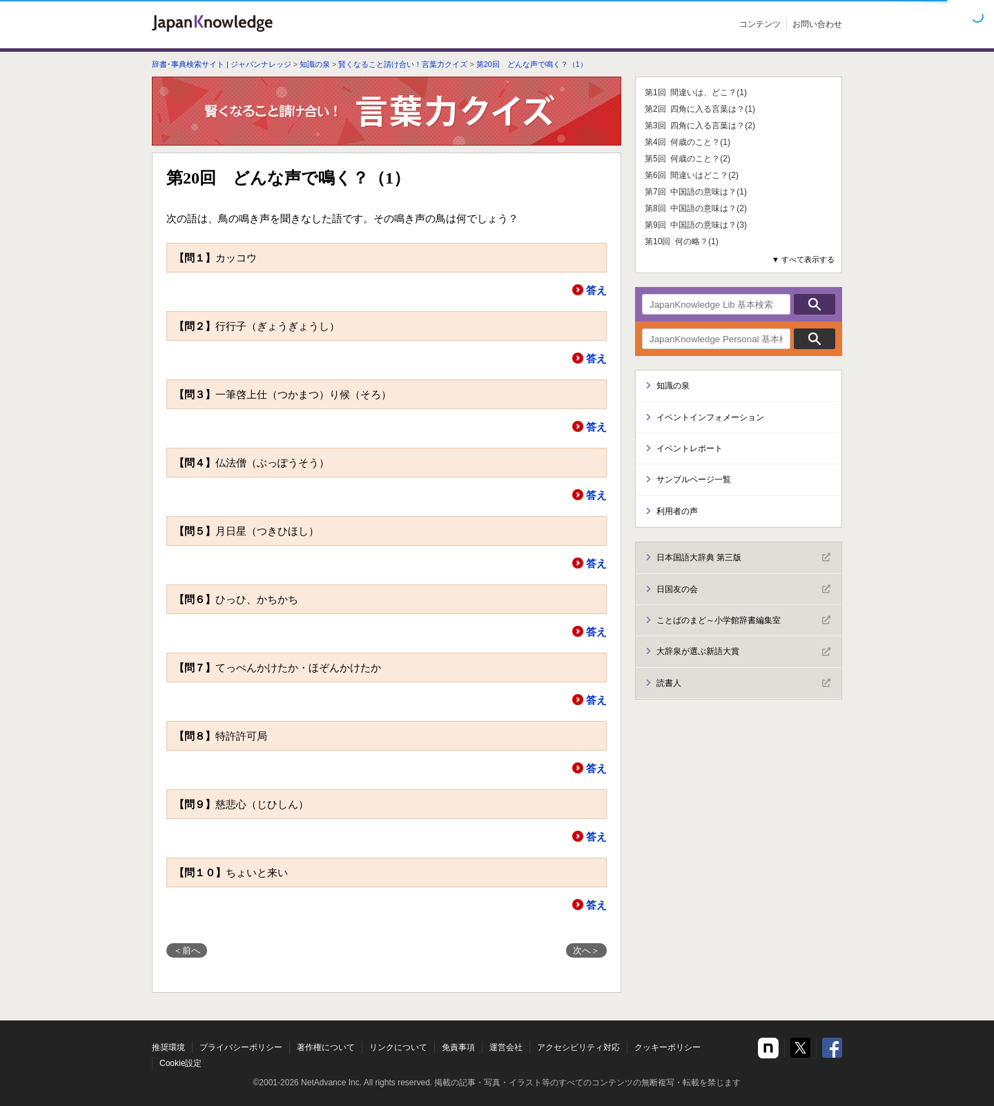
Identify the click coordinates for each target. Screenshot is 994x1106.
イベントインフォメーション (710, 417)
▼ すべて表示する (803, 259)
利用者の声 (677, 511)
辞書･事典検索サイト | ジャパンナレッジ (221, 64)
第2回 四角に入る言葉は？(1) (700, 109)
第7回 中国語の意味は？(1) (696, 192)
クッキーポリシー (667, 1047)
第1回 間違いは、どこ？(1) (696, 92)
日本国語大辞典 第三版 (743, 557)
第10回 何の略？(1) (682, 241)
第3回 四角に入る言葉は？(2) (700, 125)
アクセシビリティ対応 (578, 1047)
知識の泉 (315, 64)
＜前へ (186, 950)
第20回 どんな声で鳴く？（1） (531, 64)
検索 (814, 304)
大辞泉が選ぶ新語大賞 (743, 652)
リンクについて (398, 1047)
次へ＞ (586, 950)
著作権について (326, 1047)
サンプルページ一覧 (693, 479)
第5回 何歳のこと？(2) (687, 159)
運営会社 (506, 1047)
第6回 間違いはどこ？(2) (692, 175)
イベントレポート (689, 448)
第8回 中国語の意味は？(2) (696, 208)
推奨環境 (168, 1047)
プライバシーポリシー (240, 1047)
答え (596, 290)
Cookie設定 (180, 1063)
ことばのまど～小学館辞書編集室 (743, 620)
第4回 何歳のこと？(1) (687, 142)
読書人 (743, 683)
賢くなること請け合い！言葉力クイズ (402, 64)
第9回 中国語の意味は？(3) (696, 225)
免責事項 (458, 1047)
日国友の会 (743, 589)
